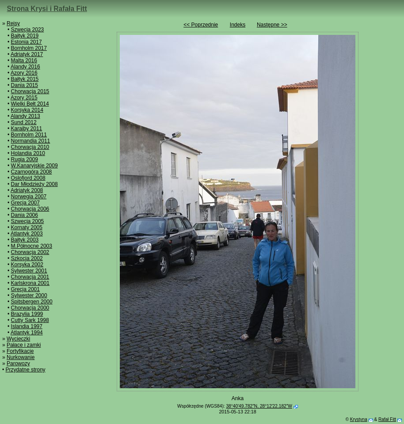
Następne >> (272, 25)
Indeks (237, 25)
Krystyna (358, 419)
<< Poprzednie (200, 25)
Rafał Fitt (387, 419)
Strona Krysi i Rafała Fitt (47, 8)
